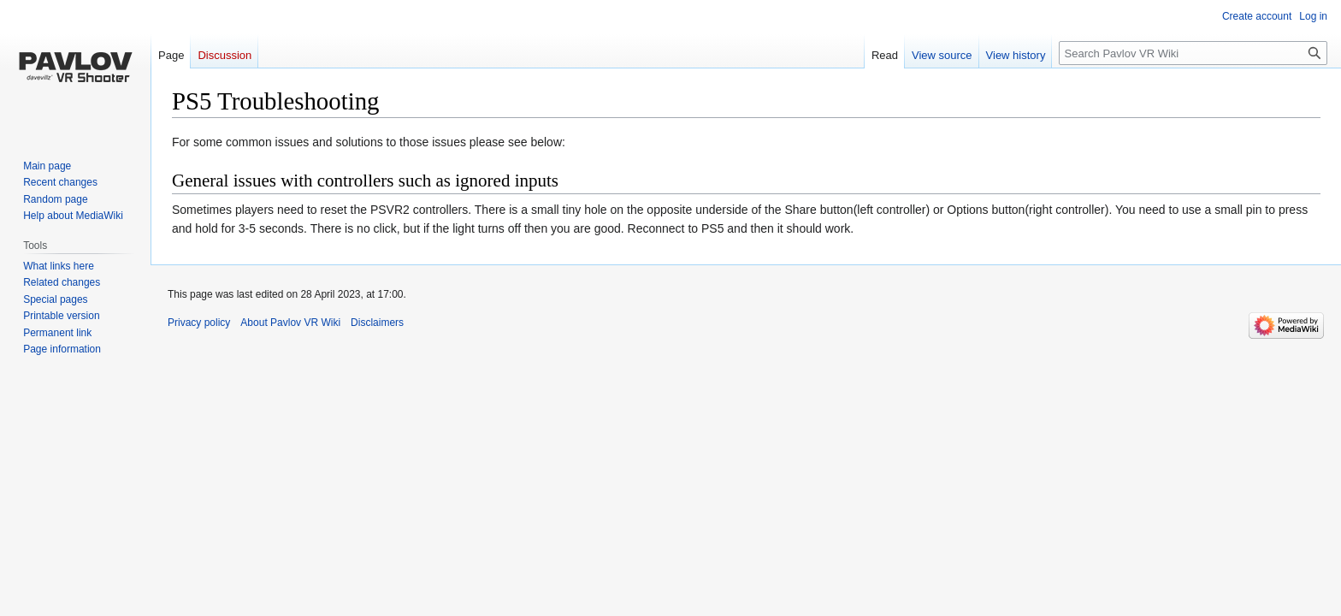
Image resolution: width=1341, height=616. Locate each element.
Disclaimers (377, 323)
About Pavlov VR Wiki (290, 323)
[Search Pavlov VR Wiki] (1193, 53)
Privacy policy (199, 323)
